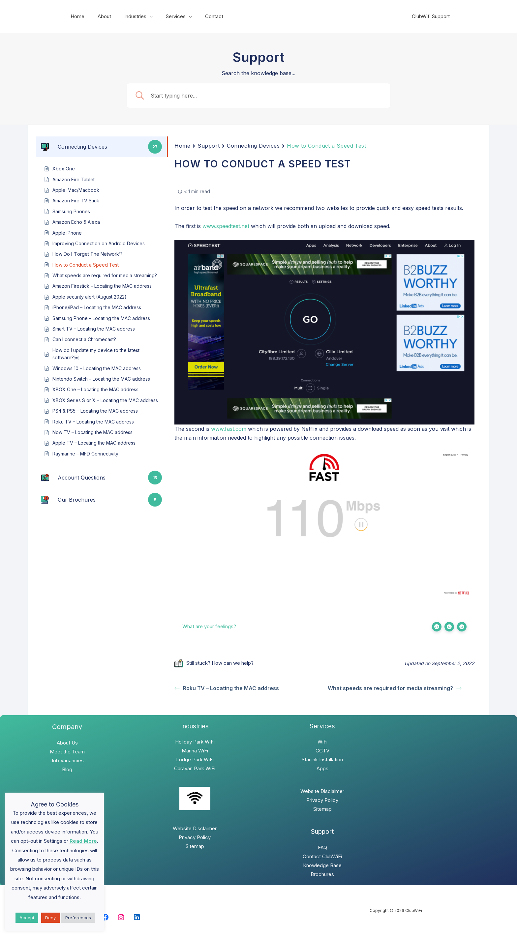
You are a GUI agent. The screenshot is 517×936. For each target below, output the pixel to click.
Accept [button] (26, 917)
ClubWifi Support (432, 16)
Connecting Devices (253, 145)
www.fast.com (228, 428)
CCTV (322, 750)
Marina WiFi (195, 750)
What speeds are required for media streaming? (395, 688)
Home (76, 16)
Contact (199, 16)
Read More (83, 841)
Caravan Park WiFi (194, 768)
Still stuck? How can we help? (214, 663)
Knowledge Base (322, 865)
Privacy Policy (195, 837)
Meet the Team (67, 751)
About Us (67, 743)
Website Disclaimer (195, 828)
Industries (127, 16)
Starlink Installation (322, 759)
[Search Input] (266, 96)
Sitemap (195, 846)
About (99, 16)
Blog (67, 769)
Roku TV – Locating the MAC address (226, 688)
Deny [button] (50, 917)
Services (164, 16)
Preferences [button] (78, 917)
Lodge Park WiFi (195, 759)
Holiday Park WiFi (195, 742)
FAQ (322, 847)
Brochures (322, 874)
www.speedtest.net (225, 226)
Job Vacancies (67, 760)
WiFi (322, 742)
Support (209, 145)
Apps (322, 768)
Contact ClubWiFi (322, 856)
